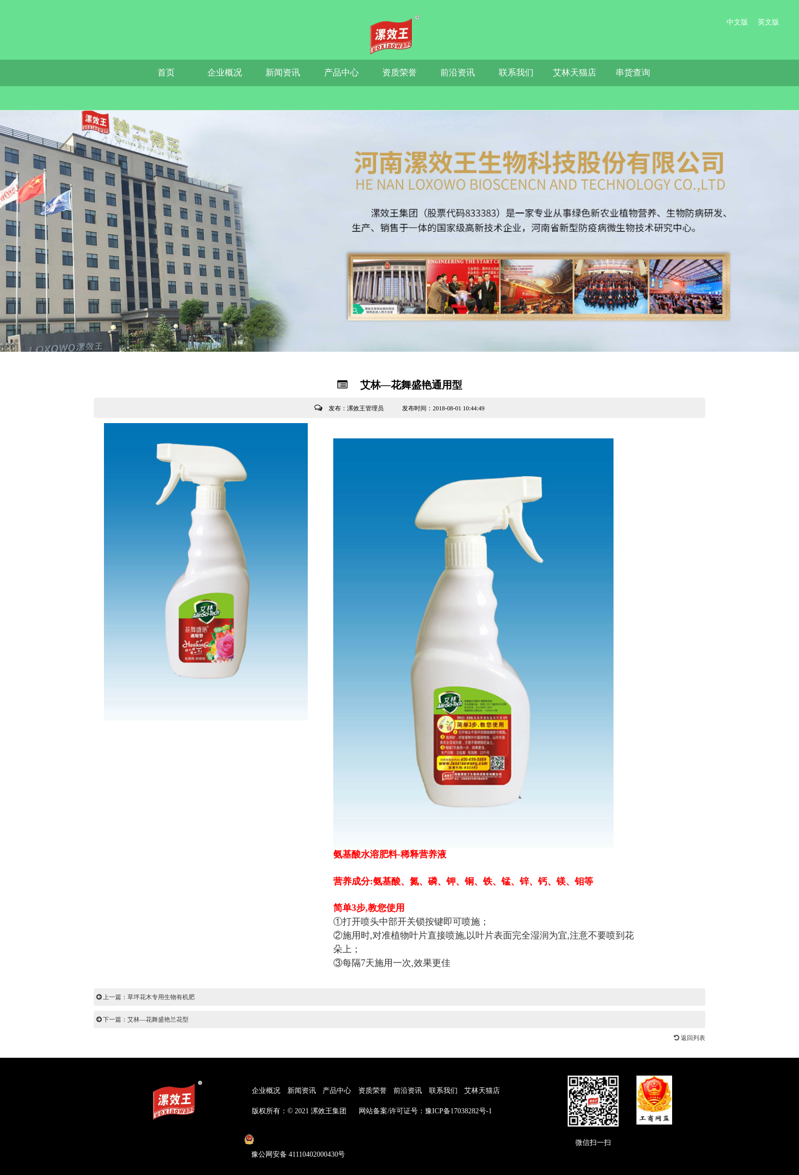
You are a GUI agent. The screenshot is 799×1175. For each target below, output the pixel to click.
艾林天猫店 (574, 72)
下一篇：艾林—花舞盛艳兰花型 (142, 1019)
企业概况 (224, 72)
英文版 (768, 22)
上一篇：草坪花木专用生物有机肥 (145, 997)
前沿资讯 (457, 72)
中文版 (737, 22)
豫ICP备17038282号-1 (458, 1111)
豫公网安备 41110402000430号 (298, 1154)
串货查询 (633, 72)
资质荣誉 (399, 72)
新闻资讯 (282, 72)
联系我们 (516, 72)
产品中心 (341, 72)
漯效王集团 (329, 1111)
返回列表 (689, 1037)
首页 (166, 72)
